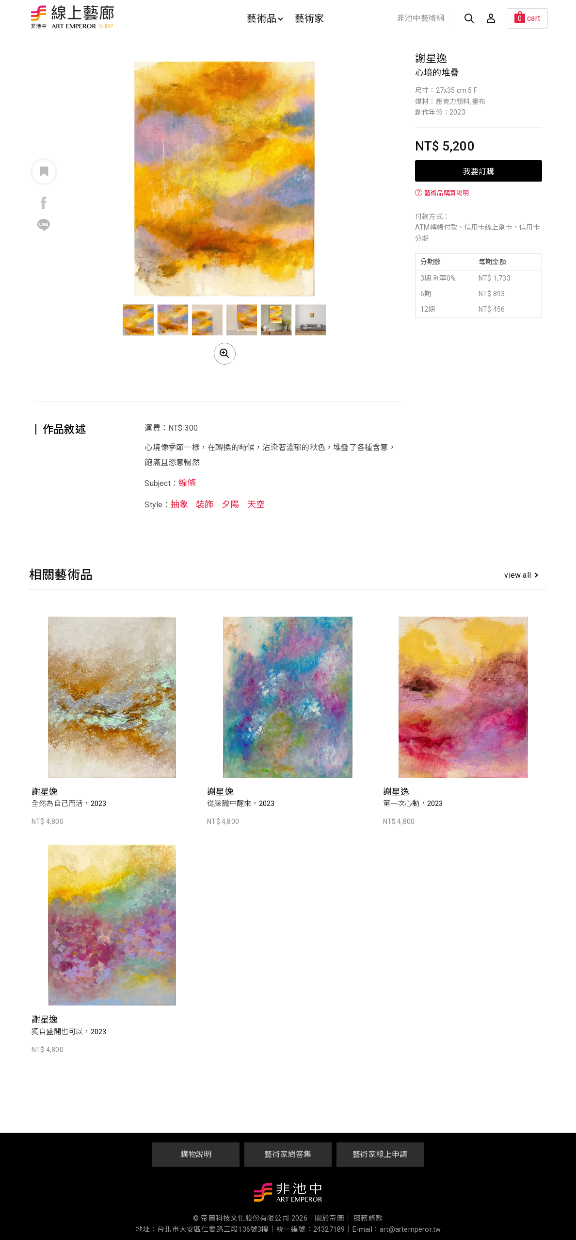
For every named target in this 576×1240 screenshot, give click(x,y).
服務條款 (368, 1218)
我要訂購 (478, 171)
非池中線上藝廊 (106, 17)
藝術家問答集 (287, 1154)
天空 (256, 504)
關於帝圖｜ (333, 1218)
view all (521, 575)
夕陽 (230, 504)
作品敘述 (64, 429)
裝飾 (204, 504)
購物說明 (196, 1154)
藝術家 (309, 18)
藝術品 (265, 18)
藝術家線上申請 (379, 1154)
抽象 (179, 504)
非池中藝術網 (420, 18)
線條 (187, 483)
